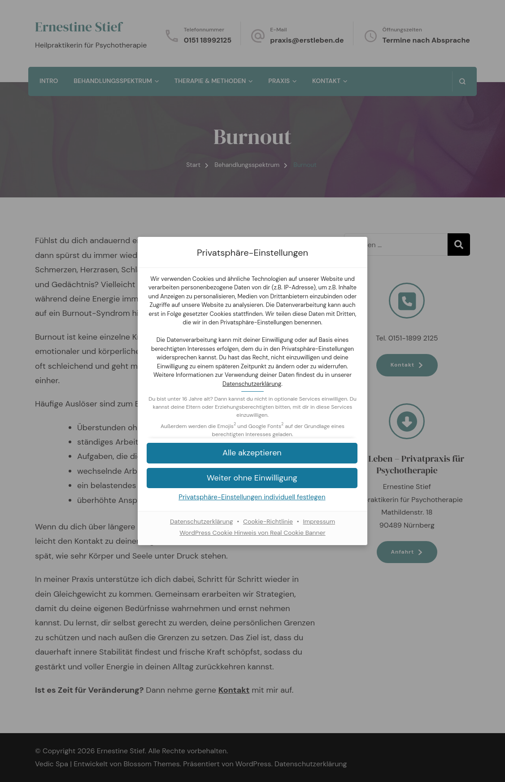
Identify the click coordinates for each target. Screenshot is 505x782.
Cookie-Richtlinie (268, 521)
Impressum (319, 521)
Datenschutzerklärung (251, 384)
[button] (252, 453)
